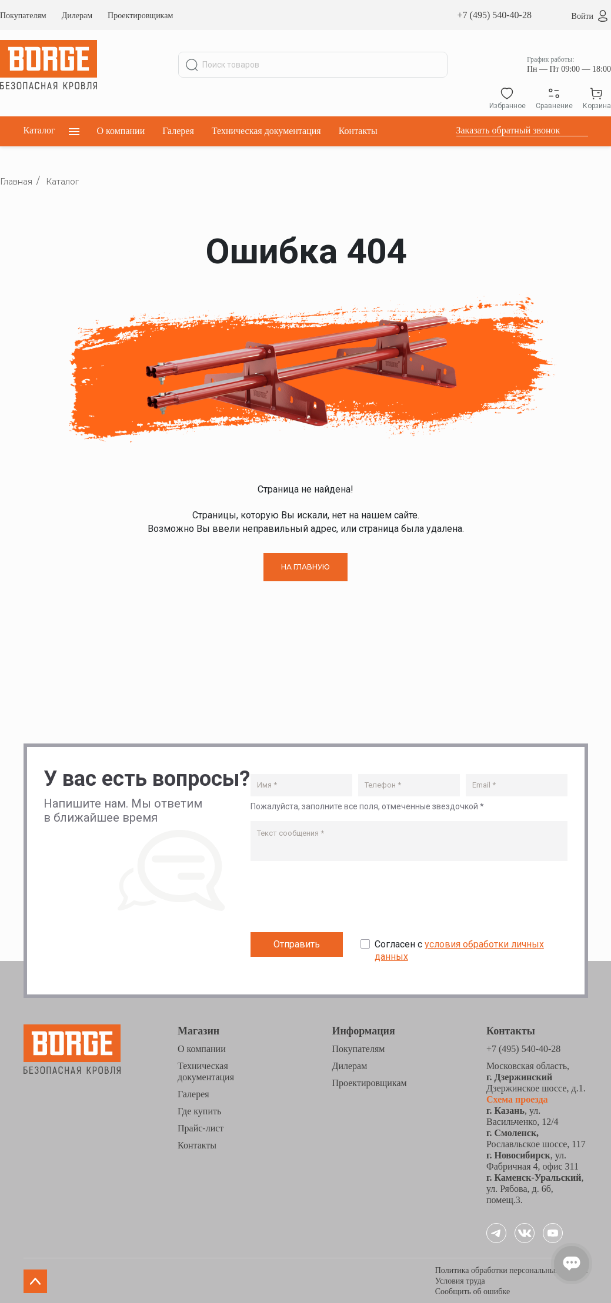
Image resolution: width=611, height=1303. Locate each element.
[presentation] (340, 899)
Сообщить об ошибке (472, 1290)
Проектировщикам (140, 15)
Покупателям (23, 15)
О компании (121, 131)
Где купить (199, 1110)
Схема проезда (517, 1098)
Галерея (178, 131)
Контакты (358, 131)
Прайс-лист (200, 1127)
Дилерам (77, 15)
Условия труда (460, 1279)
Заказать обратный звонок (508, 130)
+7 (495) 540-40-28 (495, 15)
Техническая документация (266, 131)
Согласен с (459, 950)
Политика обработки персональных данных (511, 1269)
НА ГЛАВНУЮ (305, 566)
